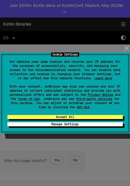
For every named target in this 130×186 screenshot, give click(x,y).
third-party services (94, 99)
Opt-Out (83, 107)
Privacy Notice (100, 95)
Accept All (65, 117)
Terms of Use (29, 99)
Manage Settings (65, 124)
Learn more (103, 78)
